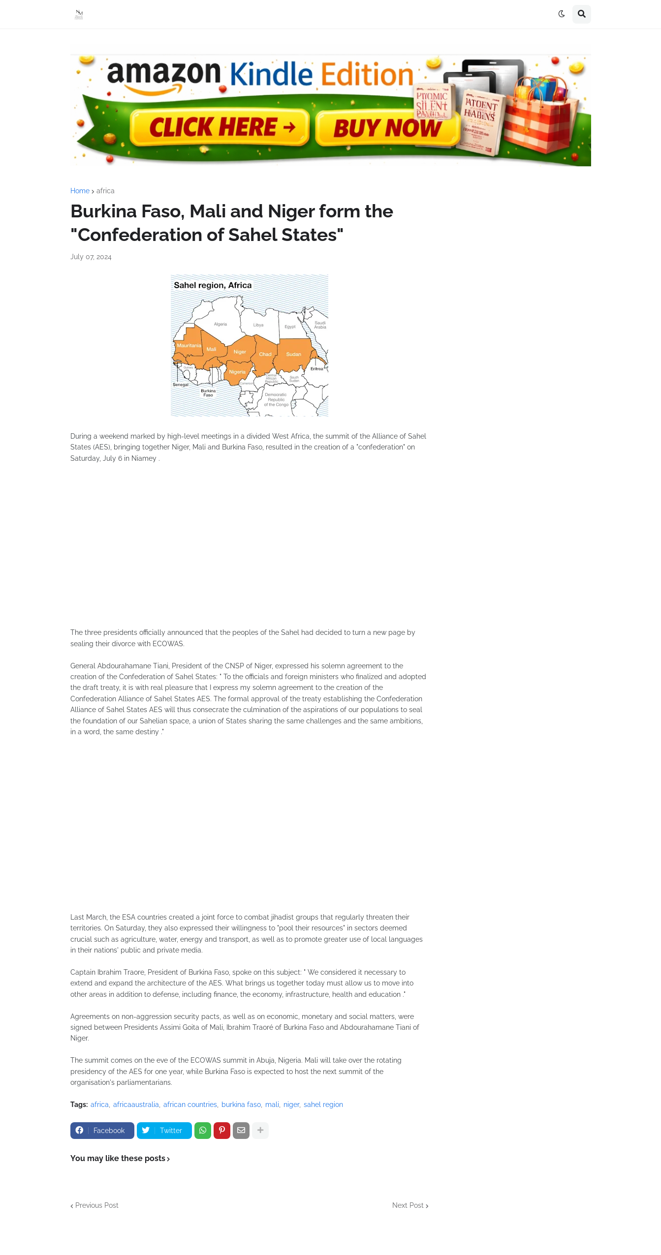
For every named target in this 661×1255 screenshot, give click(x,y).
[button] (561, 14)
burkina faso (241, 1104)
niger (291, 1104)
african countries (190, 1104)
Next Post (408, 1205)
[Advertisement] (249, 551)
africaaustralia (136, 1104)
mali (272, 1104)
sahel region (323, 1104)
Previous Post (97, 1205)
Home (80, 190)
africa (105, 190)
